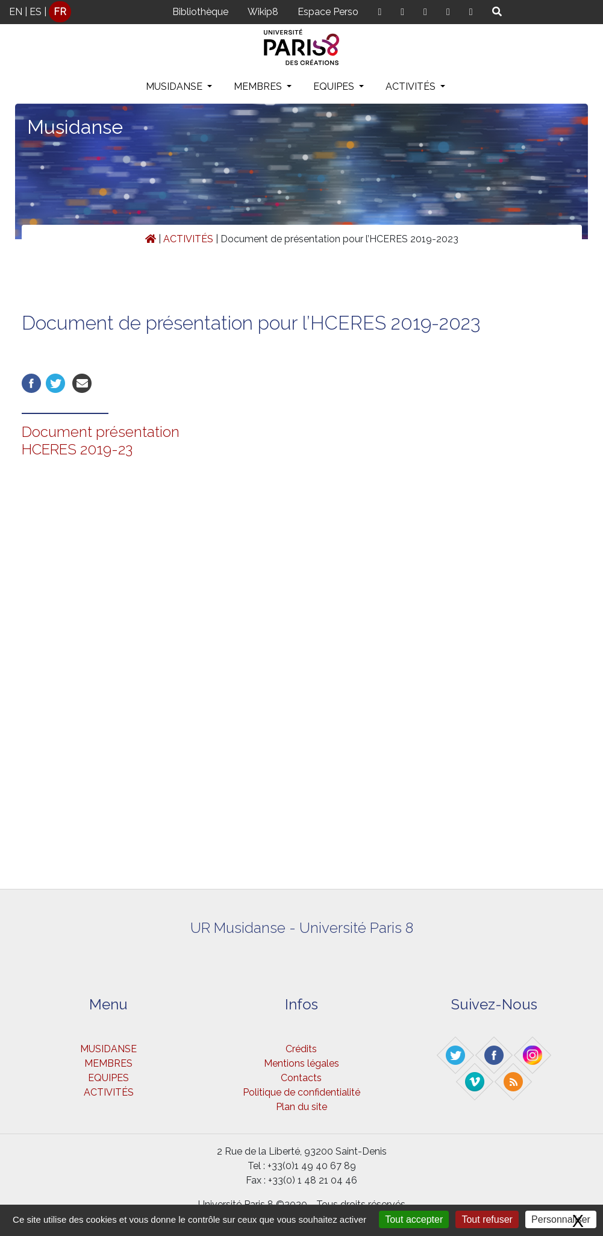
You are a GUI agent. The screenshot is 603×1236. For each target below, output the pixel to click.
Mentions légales (301, 1063)
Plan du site (301, 1106)
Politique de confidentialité (301, 1092)
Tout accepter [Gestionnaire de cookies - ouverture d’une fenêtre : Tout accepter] (414, 1219)
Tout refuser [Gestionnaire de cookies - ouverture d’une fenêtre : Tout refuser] (486, 1219)
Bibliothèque (200, 11)
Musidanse (75, 127)
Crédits (301, 1049)
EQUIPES (335, 86)
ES (36, 11)
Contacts (301, 1078)
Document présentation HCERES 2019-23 (101, 440)
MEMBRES (259, 86)
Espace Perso (328, 11)
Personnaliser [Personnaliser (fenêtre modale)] (560, 1219)
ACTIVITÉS (412, 86)
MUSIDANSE (175, 86)
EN (15, 11)
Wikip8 (263, 11)
